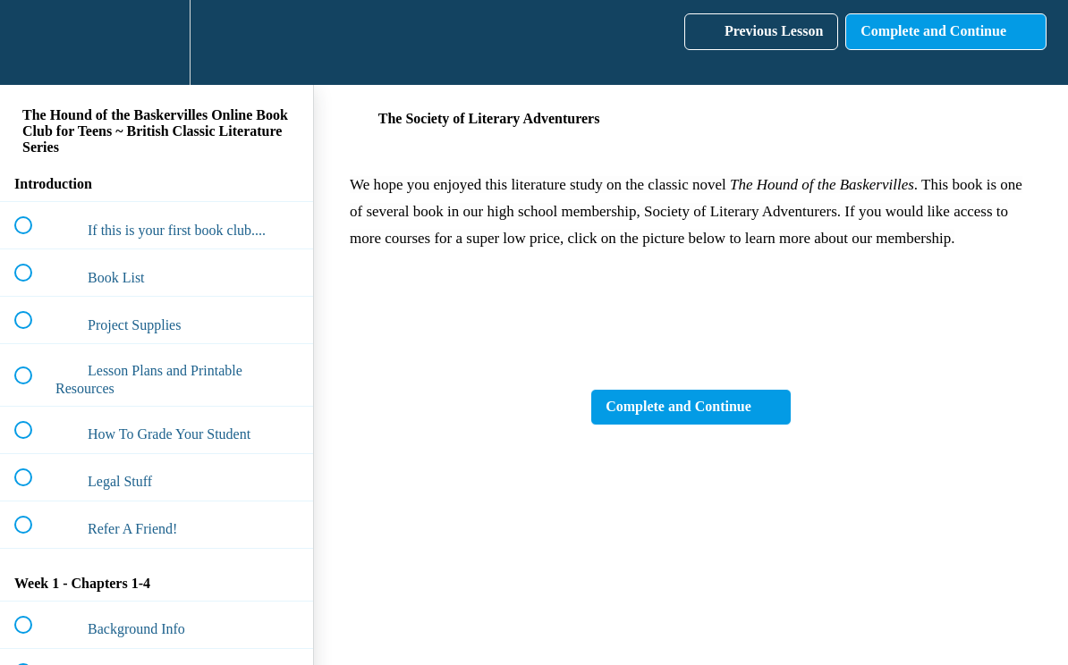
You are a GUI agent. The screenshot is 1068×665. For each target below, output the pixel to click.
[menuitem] (156, 42)
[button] (33, 42)
